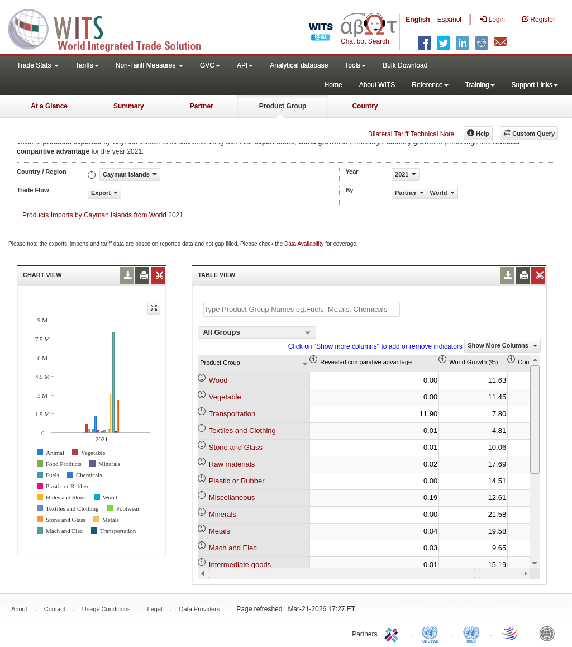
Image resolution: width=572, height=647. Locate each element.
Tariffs (87, 65)
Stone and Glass (236, 447)
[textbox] (301, 309)
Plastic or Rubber (237, 481)
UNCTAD (432, 633)
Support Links (535, 85)
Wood (218, 380)
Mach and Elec (233, 548)
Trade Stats (38, 65)
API (245, 65)
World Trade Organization (510, 633)
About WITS (377, 85)
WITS (111, 28)
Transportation (232, 414)
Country (365, 106)
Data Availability (304, 244)
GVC (210, 65)
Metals (219, 531)
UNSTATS (471, 633)
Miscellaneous (232, 497)
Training (480, 85)
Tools (355, 65)
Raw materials (232, 464)
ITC (393, 633)
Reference (430, 85)
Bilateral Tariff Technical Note (411, 134)
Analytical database (299, 65)
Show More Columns (502, 345)
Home (333, 85)
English (418, 19)
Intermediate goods (240, 564)
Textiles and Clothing (242, 430)
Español (449, 19)
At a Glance (49, 106)
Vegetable (225, 397)
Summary (128, 106)
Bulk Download (405, 65)
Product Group (283, 106)
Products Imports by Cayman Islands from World (94, 215)
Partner (201, 106)
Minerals (222, 514)
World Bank (549, 633)
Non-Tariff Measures (149, 65)
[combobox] (257, 332)
